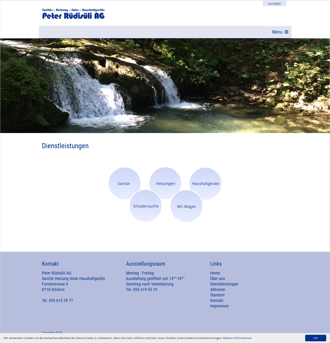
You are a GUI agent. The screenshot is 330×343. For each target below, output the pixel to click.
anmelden (274, 4)
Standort (217, 297)
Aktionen (217, 291)
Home (215, 275)
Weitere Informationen (237, 338)
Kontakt (216, 302)
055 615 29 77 (61, 302)
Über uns (217, 280)
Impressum (219, 308)
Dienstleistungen (224, 286)
